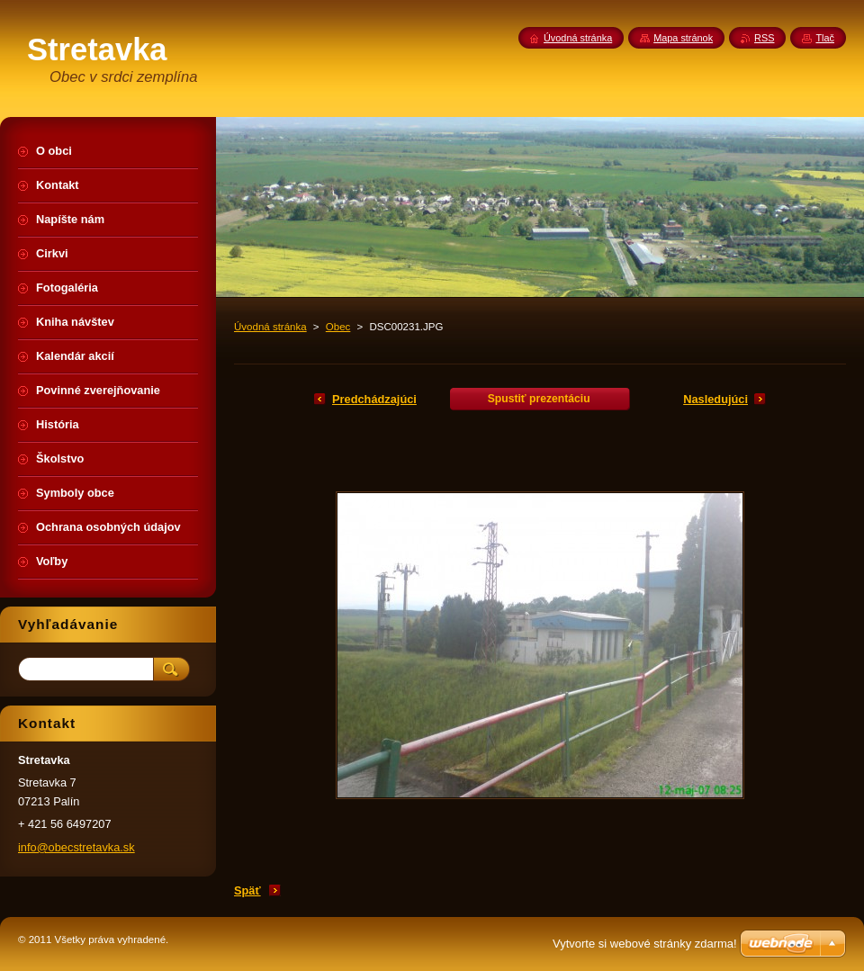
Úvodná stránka (270, 326)
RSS (764, 37)
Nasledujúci (715, 399)
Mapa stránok (683, 37)
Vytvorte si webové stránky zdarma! (645, 943)
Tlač (824, 37)
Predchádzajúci (374, 399)
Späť (247, 890)
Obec (338, 326)
